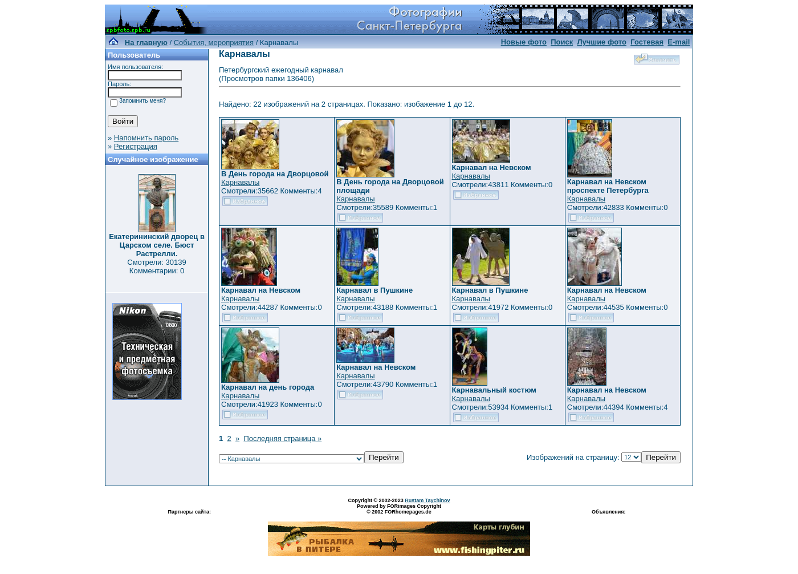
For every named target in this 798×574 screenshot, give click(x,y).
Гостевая (646, 42)
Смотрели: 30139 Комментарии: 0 (156, 266)
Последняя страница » (282, 438)
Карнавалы (240, 182)
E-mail (678, 42)
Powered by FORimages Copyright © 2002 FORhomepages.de (399, 509)
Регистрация (135, 146)
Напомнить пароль (146, 138)
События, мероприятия (214, 42)
